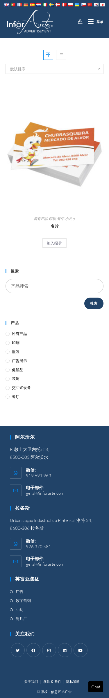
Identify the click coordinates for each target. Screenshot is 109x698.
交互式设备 (21, 387)
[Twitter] (18, 650)
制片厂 (21, 618)
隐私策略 (73, 682)
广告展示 (19, 360)
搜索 (94, 303)
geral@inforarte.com (45, 493)
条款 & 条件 (52, 682)
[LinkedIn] (65, 650)
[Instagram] (49, 650)
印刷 (52, 218)
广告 (19, 591)
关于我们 (31, 682)
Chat (95, 687)
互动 (19, 609)
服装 (15, 351)
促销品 (17, 369)
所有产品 (41, 218)
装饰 (15, 378)
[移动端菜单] (93, 22)
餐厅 (60, 218)
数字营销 (23, 600)
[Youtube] (80, 650)
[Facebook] (33, 650)
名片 (55, 225)
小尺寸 (70, 218)
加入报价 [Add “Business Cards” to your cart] (54, 243)
